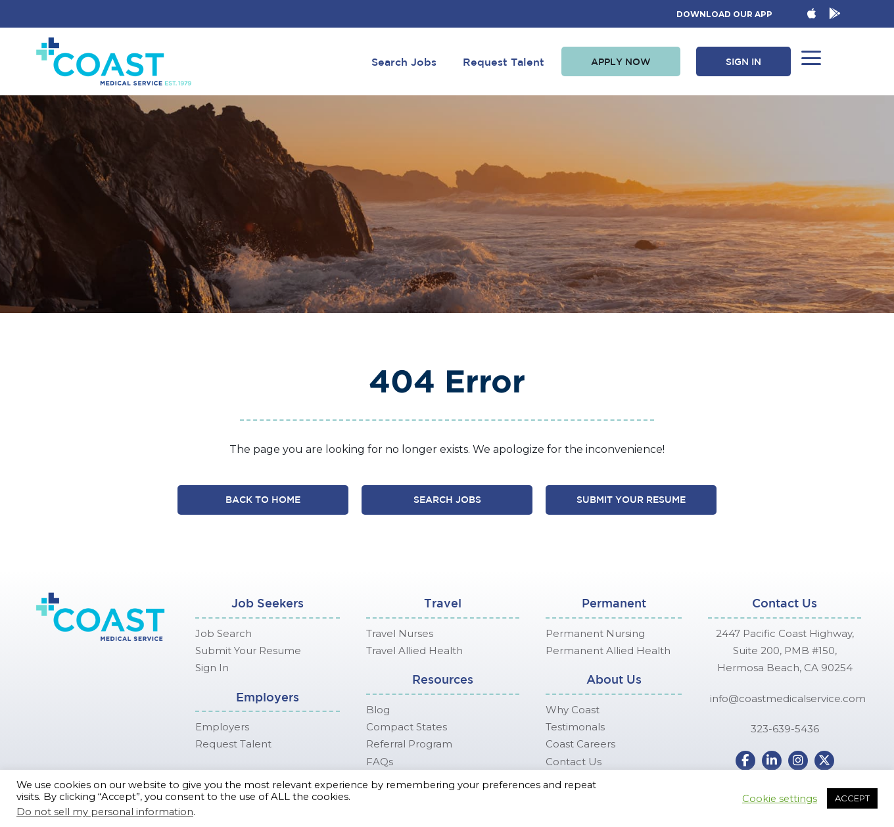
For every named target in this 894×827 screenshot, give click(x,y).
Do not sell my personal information (104, 812)
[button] (620, 62)
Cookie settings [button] (779, 799)
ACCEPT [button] (852, 798)
